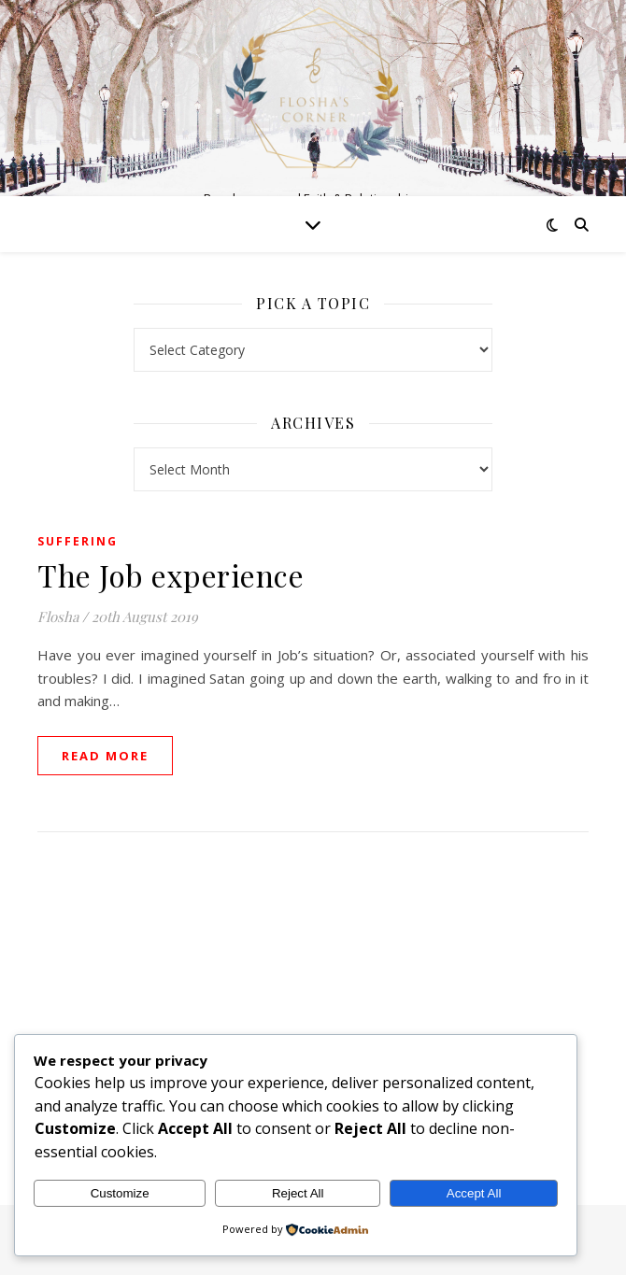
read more (105, 755)
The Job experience (170, 575)
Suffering (77, 541)
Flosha (57, 616)
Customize (120, 1193)
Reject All (298, 1193)
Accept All (474, 1193)
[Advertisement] (313, 999)
